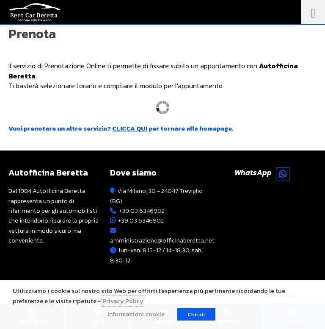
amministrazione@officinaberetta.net (162, 240)
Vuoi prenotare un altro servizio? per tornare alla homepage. (121, 128)
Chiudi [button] (196, 314)
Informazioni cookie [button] (136, 314)
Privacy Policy (122, 301)
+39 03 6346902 (142, 210)
